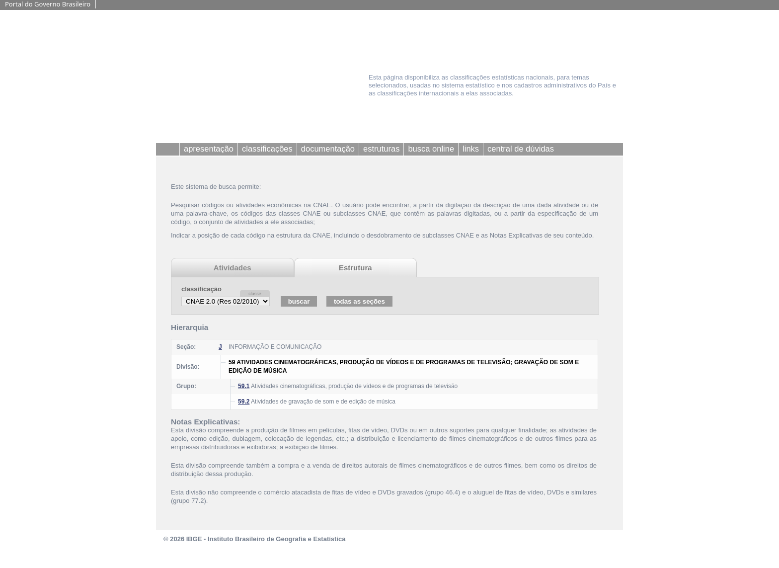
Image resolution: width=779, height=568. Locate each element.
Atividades (232, 267)
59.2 (243, 401)
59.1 (243, 386)
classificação (201, 289)
